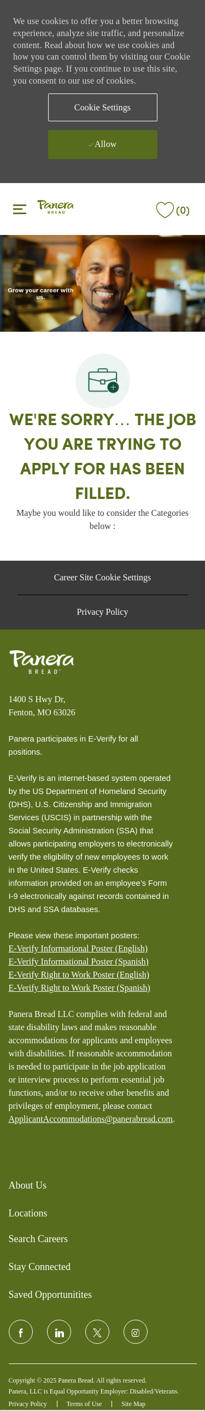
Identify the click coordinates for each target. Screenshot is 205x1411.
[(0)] (171, 208)
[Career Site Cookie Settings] (102, 578)
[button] (102, 107)
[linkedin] (59, 1332)
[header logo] (55, 208)
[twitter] (97, 1332)
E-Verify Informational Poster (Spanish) (79, 961)
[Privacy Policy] (102, 612)
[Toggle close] (19, 209)
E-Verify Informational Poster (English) (78, 948)
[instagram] (136, 1332)
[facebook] (21, 1332)
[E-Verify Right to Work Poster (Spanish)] (79, 988)
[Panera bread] (41, 662)
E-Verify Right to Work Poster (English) (79, 974)
